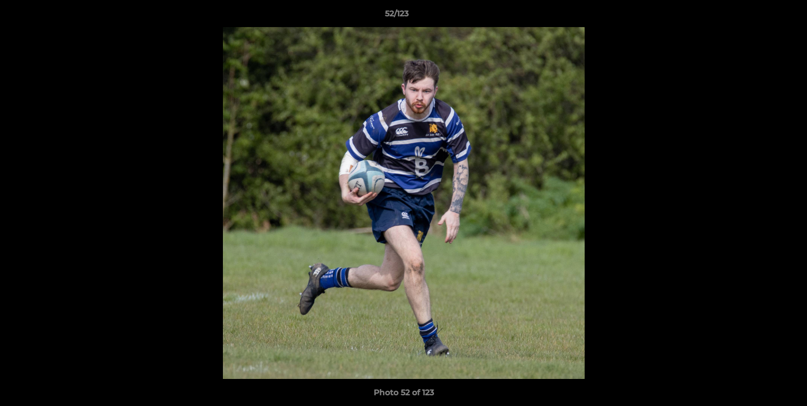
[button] (759, 16)
